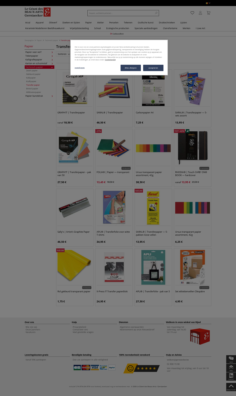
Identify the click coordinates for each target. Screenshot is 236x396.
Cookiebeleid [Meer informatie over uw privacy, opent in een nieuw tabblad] (110, 60)
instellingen (80, 68)
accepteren (153, 68)
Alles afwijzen (131, 68)
